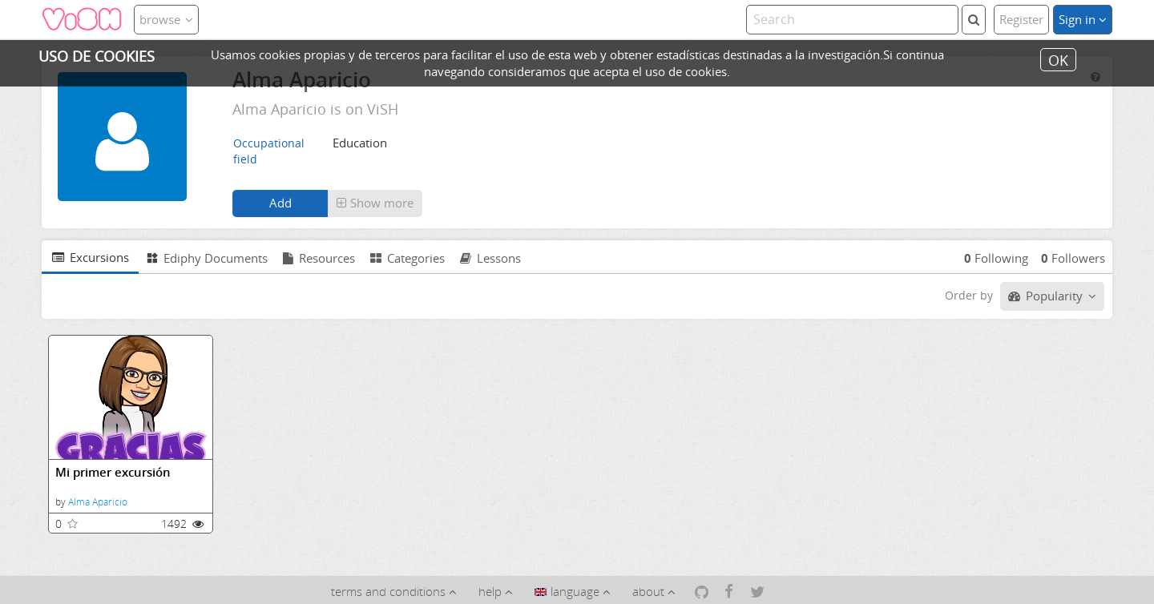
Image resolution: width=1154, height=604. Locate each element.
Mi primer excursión (113, 472)
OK (1058, 59)
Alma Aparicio (97, 502)
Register (1021, 19)
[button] (375, 203)
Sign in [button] (1083, 19)
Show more (375, 203)
